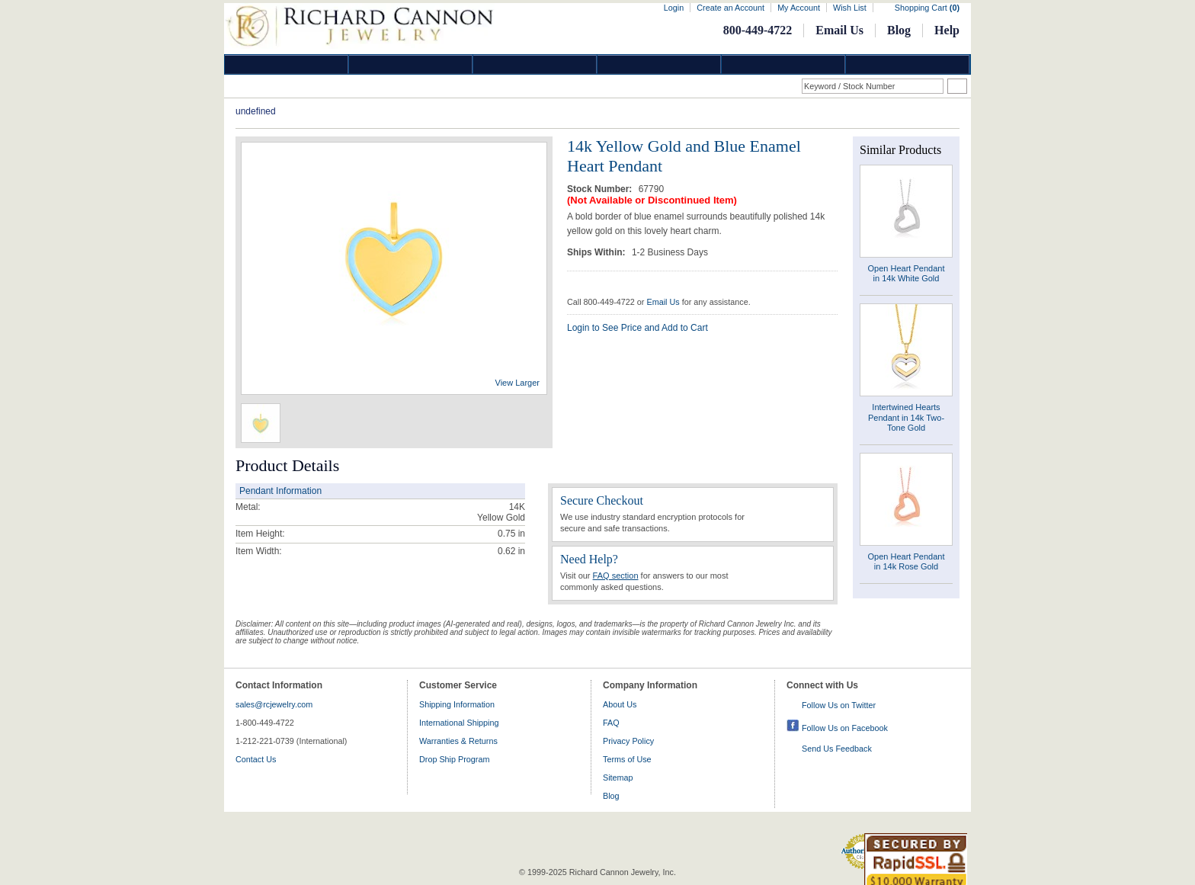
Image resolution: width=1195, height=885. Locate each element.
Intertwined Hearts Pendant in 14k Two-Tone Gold (906, 416)
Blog (899, 30)
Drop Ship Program (454, 759)
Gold (411, 64)
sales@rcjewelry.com (273, 704)
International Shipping (458, 722)
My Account (798, 7)
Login (674, 7)
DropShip (907, 64)
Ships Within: (597, 252)
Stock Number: (601, 189)
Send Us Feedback (837, 748)
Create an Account (730, 7)
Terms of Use (627, 759)
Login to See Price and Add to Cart (637, 327)
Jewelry (659, 64)
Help (947, 30)
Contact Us (255, 759)
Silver (535, 64)
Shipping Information (457, 704)
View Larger (517, 382)
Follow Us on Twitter (839, 705)
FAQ (611, 722)
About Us (619, 704)
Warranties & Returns (458, 741)
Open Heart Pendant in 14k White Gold (906, 273)
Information (783, 64)
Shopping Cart (927, 7)
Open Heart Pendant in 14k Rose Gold (906, 561)
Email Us (839, 30)
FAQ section (616, 575)
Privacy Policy (628, 741)
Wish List (850, 7)
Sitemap (618, 777)
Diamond (286, 64)
